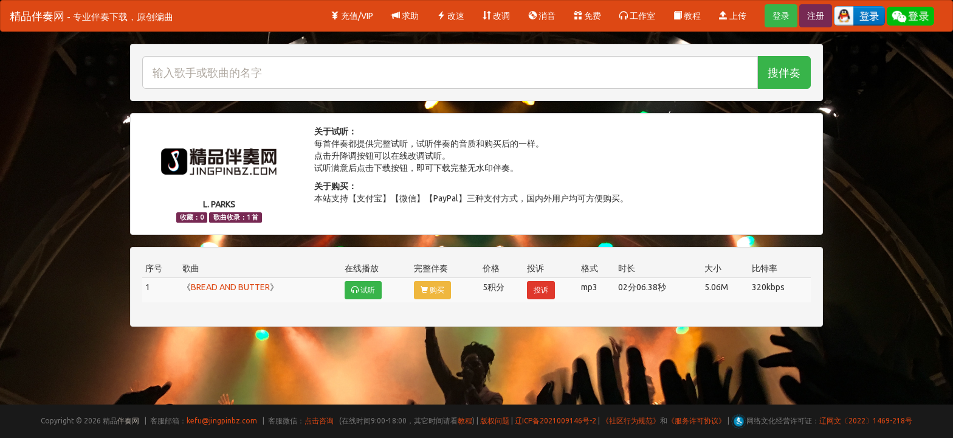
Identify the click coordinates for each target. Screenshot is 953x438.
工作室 (637, 16)
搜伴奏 (784, 72)
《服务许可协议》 (696, 421)
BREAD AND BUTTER (230, 287)
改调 (496, 16)
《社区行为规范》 (631, 421)
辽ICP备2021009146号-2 (555, 421)
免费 (587, 16)
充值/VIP (352, 16)
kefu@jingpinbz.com (222, 421)
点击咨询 (319, 421)
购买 (432, 290)
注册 (815, 16)
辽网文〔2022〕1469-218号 (865, 421)
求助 (405, 16)
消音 (542, 16)
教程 (687, 16)
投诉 (541, 290)
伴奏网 (128, 421)
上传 (732, 16)
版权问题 (494, 421)
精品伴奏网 (91, 16)
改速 (450, 16)
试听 (363, 290)
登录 (781, 16)
